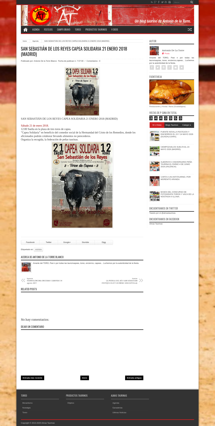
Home (25, 29)
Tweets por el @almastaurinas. (162, 213)
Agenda (36, 29)
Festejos (48, 29)
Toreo (78, 29)
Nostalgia (26, 408)
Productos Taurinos (96, 29)
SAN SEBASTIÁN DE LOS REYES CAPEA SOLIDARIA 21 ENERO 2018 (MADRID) (74, 51)
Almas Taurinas (156, 224)
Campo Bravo (63, 29)
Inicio (25, 41)
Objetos (70, 403)
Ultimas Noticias (119, 412)
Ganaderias (117, 408)
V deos (114, 29)
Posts (166, 53)
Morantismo (27, 403)
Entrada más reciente (32, 378)
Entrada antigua (134, 378)
